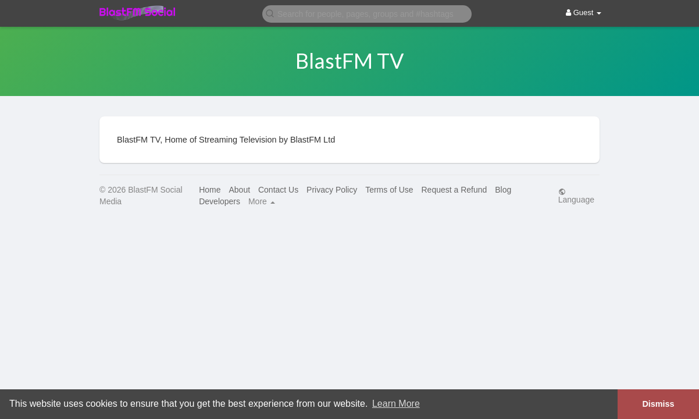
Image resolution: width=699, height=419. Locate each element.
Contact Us (278, 189)
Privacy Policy (331, 189)
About (239, 189)
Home (209, 189)
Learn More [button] (396, 404)
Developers (219, 201)
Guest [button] (583, 12)
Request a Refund (454, 189)
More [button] (261, 201)
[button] (367, 13)
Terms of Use (389, 189)
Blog (503, 189)
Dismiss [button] (658, 404)
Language (576, 196)
